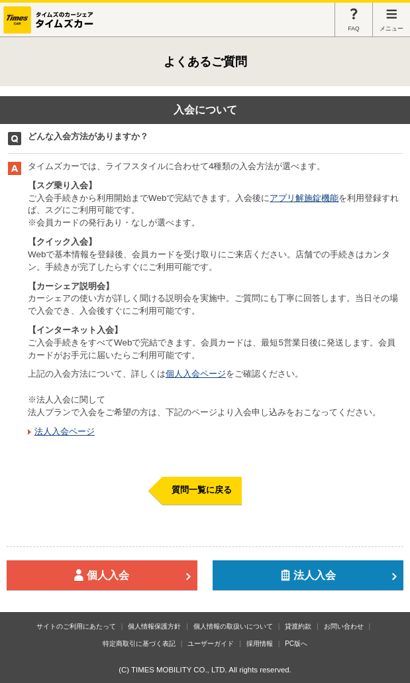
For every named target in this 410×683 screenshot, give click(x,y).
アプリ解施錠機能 (304, 198)
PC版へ (296, 643)
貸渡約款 (298, 626)
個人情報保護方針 (154, 626)
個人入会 (132, 575)
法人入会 (339, 575)
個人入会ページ (196, 374)
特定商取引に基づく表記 (139, 643)
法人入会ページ (64, 431)
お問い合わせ (344, 626)
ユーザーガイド (210, 643)
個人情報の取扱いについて (233, 626)
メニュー (391, 19)
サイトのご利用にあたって (76, 626)
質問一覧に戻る (202, 490)
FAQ (353, 19)
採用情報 (259, 643)
